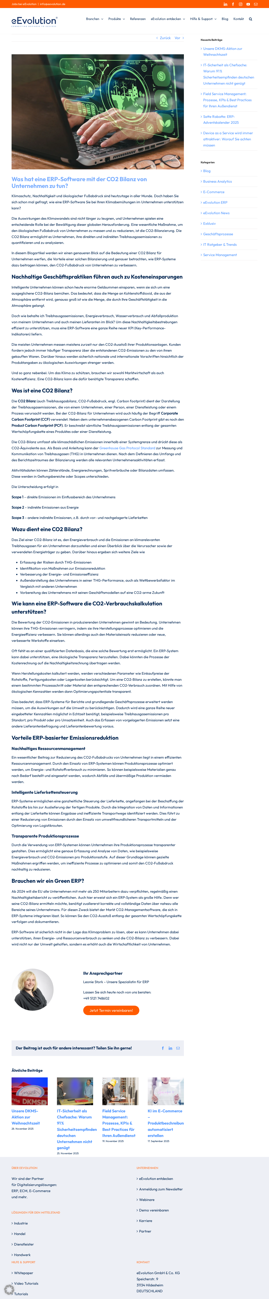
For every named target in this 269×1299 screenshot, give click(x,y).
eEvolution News (216, 213)
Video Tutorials (26, 1283)
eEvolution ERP (215, 202)
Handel (19, 1233)
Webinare (146, 1199)
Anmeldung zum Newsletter (161, 1189)
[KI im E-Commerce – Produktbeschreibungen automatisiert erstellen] (166, 1079)
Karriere (145, 1220)
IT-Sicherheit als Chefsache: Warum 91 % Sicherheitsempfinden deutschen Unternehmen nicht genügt (77, 1129)
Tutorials (21, 1294)
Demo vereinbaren (154, 1210)
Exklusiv (209, 223)
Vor (177, 38)
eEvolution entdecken (156, 1178)
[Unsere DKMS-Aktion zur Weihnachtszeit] (30, 1079)
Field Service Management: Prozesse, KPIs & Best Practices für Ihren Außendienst (119, 1123)
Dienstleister (24, 1244)
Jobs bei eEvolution (24, 4)
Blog (207, 171)
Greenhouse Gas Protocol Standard (127, 448)
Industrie (21, 1223)
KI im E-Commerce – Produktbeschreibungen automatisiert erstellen (169, 1123)
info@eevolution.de (52, 4)
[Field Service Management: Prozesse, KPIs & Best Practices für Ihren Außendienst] (120, 1079)
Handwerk (22, 1254)
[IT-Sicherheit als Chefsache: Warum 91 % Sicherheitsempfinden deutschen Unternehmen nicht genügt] (75, 1079)
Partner (145, 1231)
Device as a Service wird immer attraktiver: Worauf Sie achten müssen (228, 139)
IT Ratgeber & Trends (220, 244)
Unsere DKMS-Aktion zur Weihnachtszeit (26, 1117)
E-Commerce (213, 192)
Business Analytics (217, 181)
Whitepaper (23, 1273)
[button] (250, 19)
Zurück (165, 38)
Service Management (220, 255)
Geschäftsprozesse (218, 234)
